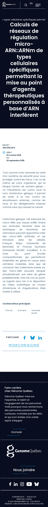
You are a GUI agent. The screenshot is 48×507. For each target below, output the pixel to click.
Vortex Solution (36, 504)
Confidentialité (18, 497)
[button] (38, 5)
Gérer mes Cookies (24, 499)
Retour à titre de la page (24, 345)
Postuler (16, 432)
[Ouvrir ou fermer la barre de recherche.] (25, 5)
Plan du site (31, 497)
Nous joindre (24, 470)
